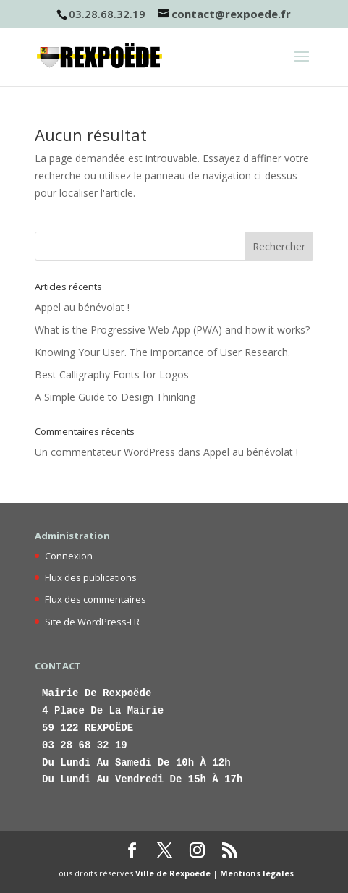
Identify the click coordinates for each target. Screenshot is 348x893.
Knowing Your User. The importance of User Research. (162, 352)
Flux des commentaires (95, 599)
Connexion (69, 555)
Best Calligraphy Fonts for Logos (112, 374)
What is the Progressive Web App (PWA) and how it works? (172, 330)
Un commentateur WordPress (105, 452)
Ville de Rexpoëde (173, 873)
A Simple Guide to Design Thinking (115, 397)
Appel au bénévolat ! (82, 307)
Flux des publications (91, 577)
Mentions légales (257, 873)
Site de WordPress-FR (92, 621)
